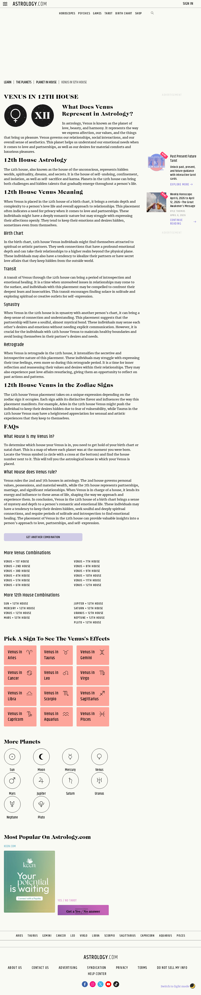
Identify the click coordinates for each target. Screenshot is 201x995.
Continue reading (183, 222)
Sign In (188, 3)
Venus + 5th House (17, 580)
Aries (19, 935)
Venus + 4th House (17, 575)
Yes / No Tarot (67, 900)
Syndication (96, 968)
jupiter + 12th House (88, 603)
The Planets (23, 82)
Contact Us (40, 968)
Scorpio (109, 935)
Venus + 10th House (87, 575)
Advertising (68, 968)
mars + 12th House (17, 617)
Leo (72, 935)
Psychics (84, 13)
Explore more (182, 185)
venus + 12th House (17, 613)
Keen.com (10, 846)
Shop (138, 13)
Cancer (61, 935)
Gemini (46, 935)
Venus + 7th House (87, 561)
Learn (7, 82)
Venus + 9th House (87, 571)
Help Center (97, 974)
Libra (96, 935)
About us (15, 968)
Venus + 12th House (87, 585)
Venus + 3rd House (17, 571)
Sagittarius (128, 935)
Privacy (122, 968)
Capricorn (148, 935)
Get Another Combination (43, 537)
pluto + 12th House (87, 622)
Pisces (181, 935)
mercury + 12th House (19, 608)
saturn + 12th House (88, 608)
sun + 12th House (16, 603)
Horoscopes (67, 13)
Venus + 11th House (87, 580)
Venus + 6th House (17, 585)
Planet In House (46, 82)
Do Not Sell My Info (172, 968)
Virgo (84, 935)
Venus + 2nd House (17, 566)
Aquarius (165, 935)
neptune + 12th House (89, 617)
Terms (142, 968)
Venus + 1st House (16, 561)
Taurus (33, 935)
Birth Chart (123, 13)
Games (97, 13)
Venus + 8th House (87, 566)
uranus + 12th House (88, 613)
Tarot (109, 13)
